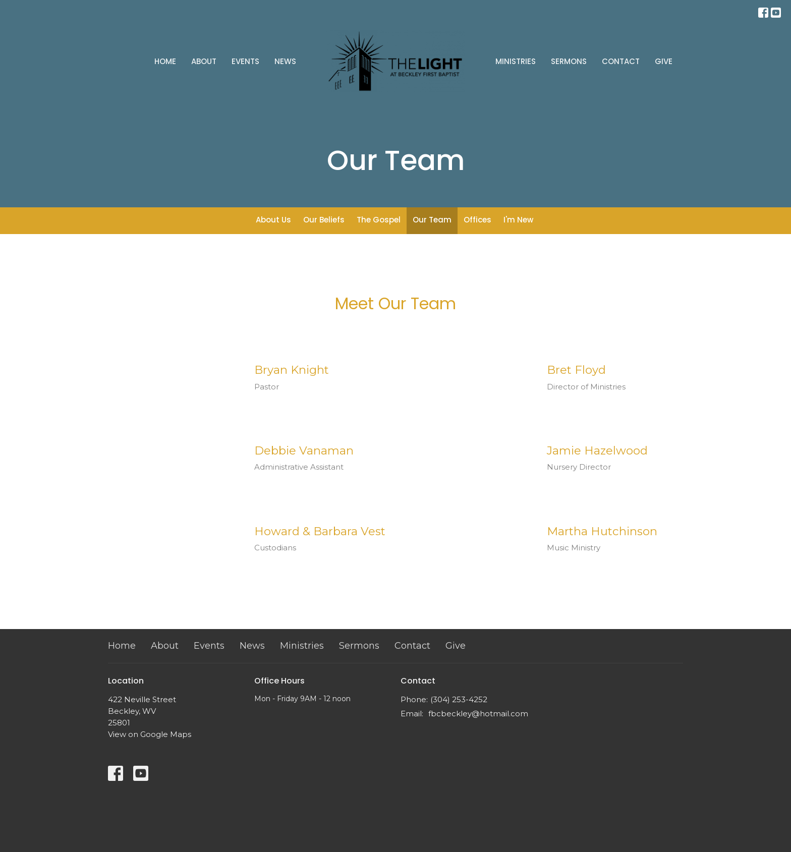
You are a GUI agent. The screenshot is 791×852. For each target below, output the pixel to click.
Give (663, 61)
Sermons (569, 61)
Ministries (515, 61)
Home (165, 61)
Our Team (432, 219)
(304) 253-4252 (458, 699)
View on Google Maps (149, 734)
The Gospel (379, 219)
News (285, 61)
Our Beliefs (324, 219)
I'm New (518, 219)
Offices (477, 219)
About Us (273, 219)
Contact (621, 61)
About (203, 61)
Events (245, 61)
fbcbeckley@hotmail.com (478, 713)
